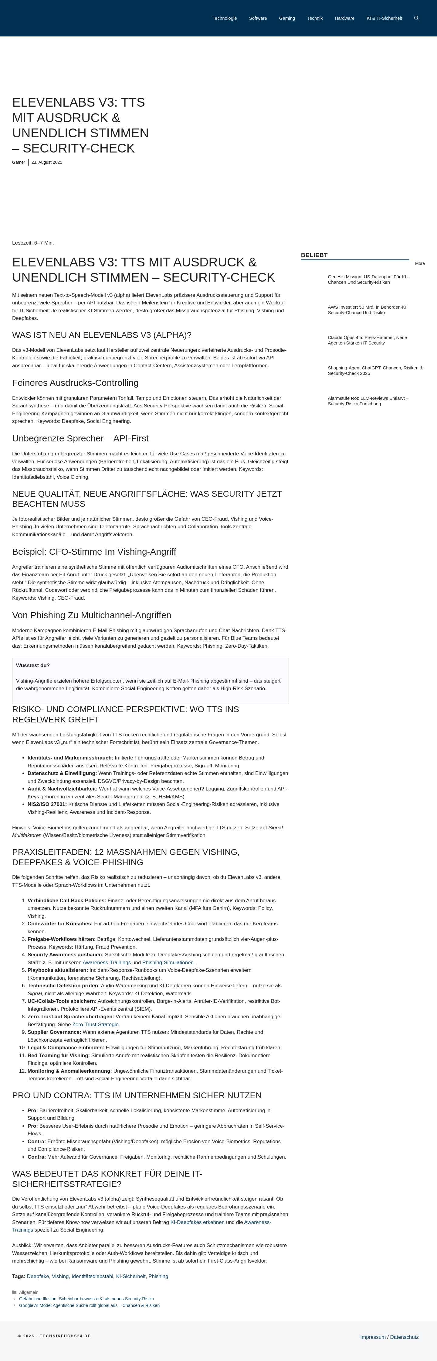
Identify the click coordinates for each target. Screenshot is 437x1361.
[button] (416, 18)
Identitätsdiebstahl (92, 1276)
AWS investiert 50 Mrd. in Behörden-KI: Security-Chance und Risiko (368, 309)
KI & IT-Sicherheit (384, 18)
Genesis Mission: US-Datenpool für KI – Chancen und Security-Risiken (369, 279)
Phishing (158, 1276)
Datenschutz (404, 1337)
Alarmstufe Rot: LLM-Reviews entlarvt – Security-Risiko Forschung (368, 401)
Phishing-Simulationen (168, 962)
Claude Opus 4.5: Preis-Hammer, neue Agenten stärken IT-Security (367, 340)
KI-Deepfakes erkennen (198, 1222)
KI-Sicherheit (130, 1276)
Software (258, 18)
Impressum (373, 1337)
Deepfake (38, 1276)
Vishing (60, 1276)
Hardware (344, 18)
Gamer (18, 162)
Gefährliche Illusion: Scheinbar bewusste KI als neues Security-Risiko (86, 1298)
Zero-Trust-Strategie (95, 1024)
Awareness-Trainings (107, 962)
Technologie (225, 18)
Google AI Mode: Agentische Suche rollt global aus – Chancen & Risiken (89, 1305)
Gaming (287, 18)
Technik (315, 18)
